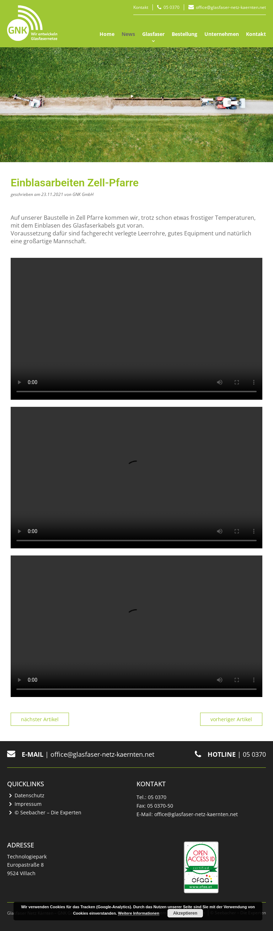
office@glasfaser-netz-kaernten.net (231, 7)
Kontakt (140, 7)
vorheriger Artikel (231, 719)
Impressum (28, 803)
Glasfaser (153, 34)
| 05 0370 (230, 754)
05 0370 (172, 7)
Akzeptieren (185, 913)
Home (107, 34)
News (128, 34)
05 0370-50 (160, 805)
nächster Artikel (40, 719)
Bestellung (184, 34)
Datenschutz (29, 795)
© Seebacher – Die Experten (48, 812)
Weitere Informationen (138, 913)
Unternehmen (221, 34)
